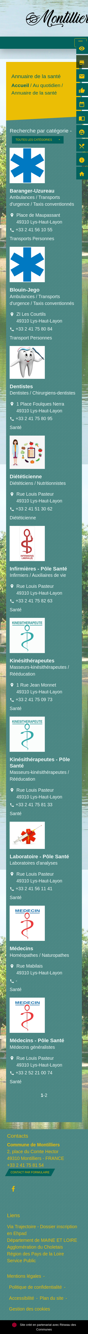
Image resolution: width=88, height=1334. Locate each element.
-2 (45, 1095)
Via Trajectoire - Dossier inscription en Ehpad (42, 1230)
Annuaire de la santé (34, 92)
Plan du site (51, 1298)
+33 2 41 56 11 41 (34, 888)
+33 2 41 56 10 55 (34, 229)
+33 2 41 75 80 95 (34, 418)
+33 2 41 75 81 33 (34, 804)
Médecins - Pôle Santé (37, 1040)
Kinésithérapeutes (32, 661)
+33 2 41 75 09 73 (34, 699)
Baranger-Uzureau (32, 191)
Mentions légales (24, 1276)
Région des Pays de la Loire (35, 1253)
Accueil (20, 85)
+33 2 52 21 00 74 (34, 1072)
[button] (38, 140)
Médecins (21, 948)
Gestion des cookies (29, 1308)
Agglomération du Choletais (35, 1247)
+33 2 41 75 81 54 (25, 1165)
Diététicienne (26, 476)
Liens (13, 1215)
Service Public (21, 1260)
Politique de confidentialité (35, 1287)
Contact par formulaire (30, 1172)
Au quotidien (46, 85)
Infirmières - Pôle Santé (38, 569)
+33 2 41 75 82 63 (34, 600)
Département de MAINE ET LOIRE (42, 1240)
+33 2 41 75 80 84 (34, 328)
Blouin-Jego (24, 290)
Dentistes (21, 386)
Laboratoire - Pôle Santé (39, 856)
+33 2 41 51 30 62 (34, 508)
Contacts (17, 1136)
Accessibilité (21, 1298)
